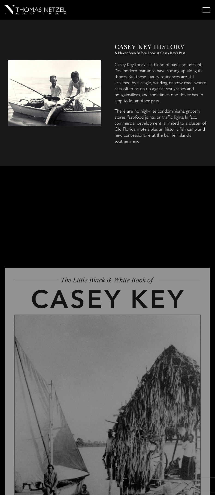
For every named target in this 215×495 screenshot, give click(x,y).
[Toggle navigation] (206, 9)
